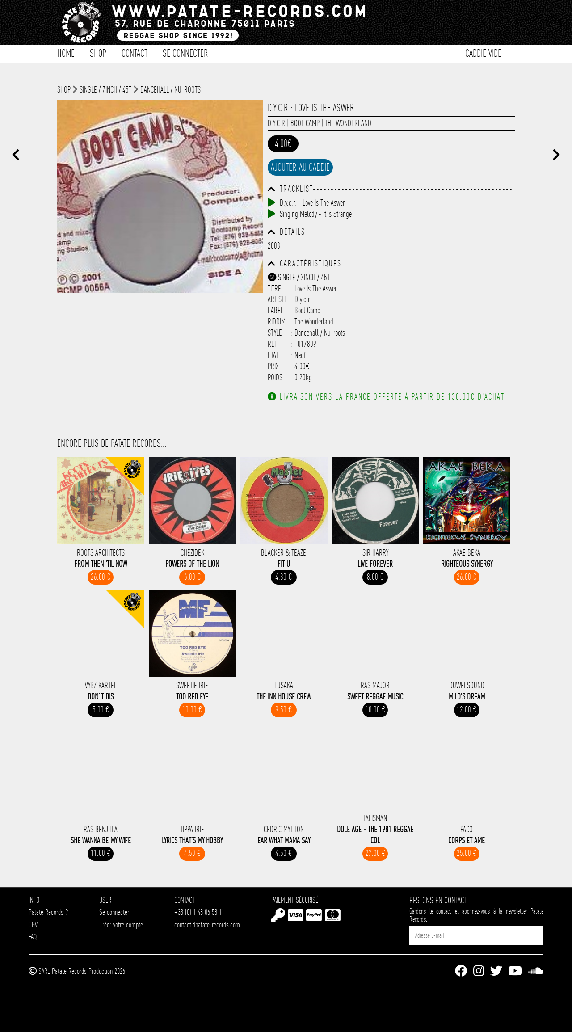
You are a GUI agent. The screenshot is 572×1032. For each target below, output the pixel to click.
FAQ (33, 936)
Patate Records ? (48, 912)
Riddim (277, 321)
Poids (275, 377)
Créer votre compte (121, 924)
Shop (98, 52)
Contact (134, 52)
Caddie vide (483, 52)
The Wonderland (348, 123)
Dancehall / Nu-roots (170, 89)
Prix (273, 366)
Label (275, 310)
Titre (274, 288)
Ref (273, 344)
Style (275, 333)
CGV (33, 924)
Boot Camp (305, 123)
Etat (273, 355)
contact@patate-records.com (207, 924)
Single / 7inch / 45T (105, 89)
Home (66, 52)
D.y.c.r (276, 123)
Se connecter (185, 52)
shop (64, 89)
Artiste (277, 299)
